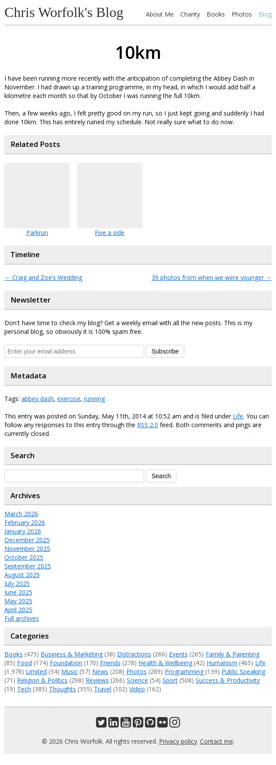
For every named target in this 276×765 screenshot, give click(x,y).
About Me (160, 14)
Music (69, 671)
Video (137, 689)
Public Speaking (243, 671)
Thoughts (62, 689)
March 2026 (21, 514)
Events (178, 654)
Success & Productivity (228, 680)
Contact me (216, 741)
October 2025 (23, 557)
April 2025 (18, 609)
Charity (190, 14)
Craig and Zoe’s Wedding (43, 277)
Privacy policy (178, 741)
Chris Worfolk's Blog (64, 12)
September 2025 (27, 566)
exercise (68, 398)
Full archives (21, 618)
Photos (241, 14)
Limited (36, 671)
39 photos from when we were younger (212, 277)
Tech (24, 689)
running (94, 398)
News (100, 671)
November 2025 (27, 548)
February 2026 (24, 522)
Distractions (134, 654)
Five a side (109, 232)
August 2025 (22, 575)
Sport (170, 680)
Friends (110, 663)
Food (24, 663)
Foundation (66, 663)
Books (216, 14)
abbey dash (37, 398)
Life (238, 416)
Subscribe (165, 351)
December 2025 (27, 540)
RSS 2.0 (147, 425)
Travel (102, 689)
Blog (265, 14)
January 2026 (22, 531)
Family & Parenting (232, 654)
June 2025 (18, 592)
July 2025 (17, 583)
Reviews (97, 680)
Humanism (222, 663)
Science (137, 680)
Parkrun (37, 232)
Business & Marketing (72, 654)
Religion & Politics (42, 680)
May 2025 (18, 601)
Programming (184, 671)
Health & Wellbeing (165, 663)
